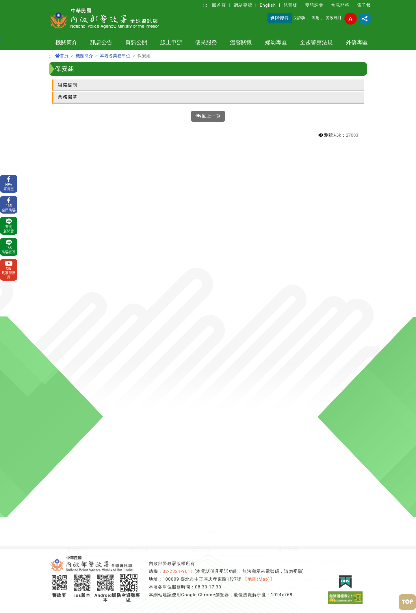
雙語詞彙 (314, 5)
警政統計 (334, 17)
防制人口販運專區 (161, 442)
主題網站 (76, 296)
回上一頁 (208, 116)
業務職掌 (67, 97)
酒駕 (315, 17)
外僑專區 (357, 42)
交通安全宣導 (156, 433)
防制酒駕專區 (156, 405)
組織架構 (76, 259)
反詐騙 (299, 17)
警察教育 (200, 250)
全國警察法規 (316, 42)
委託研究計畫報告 (86, 306)
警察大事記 (78, 287)
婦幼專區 (276, 42)
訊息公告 (101, 42)
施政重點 (76, 269)
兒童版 (290, 5)
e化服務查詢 (80, 415)
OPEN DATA (204, 259)
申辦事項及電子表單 (88, 368)
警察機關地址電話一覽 (91, 278)
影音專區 (151, 461)
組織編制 (67, 85)
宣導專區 (151, 452)
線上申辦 (171, 42)
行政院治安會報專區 (213, 287)
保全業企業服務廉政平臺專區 (223, 296)
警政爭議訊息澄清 (148, 250)
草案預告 (76, 496)
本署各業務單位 (115, 55)
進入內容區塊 (14, 3)
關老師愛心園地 (159, 387)
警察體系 (76, 250)
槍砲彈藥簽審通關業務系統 (306, 259)
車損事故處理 (81, 396)
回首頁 (219, 5)
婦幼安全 (273, 368)
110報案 (75, 378)
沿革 (71, 232)
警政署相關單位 (83, 333)
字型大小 (350, 19)
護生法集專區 (156, 470)
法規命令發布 (81, 505)
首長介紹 (76, 241)
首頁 (61, 55)
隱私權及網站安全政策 (153, 287)
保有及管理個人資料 (151, 296)
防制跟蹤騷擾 (277, 387)
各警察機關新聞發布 (151, 241)
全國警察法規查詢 (86, 514)
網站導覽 (243, 5)
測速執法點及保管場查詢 (93, 387)
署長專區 (76, 424)
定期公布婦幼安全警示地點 (292, 378)
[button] (208, 202)
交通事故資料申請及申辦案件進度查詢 (319, 250)
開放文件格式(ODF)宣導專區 (97, 433)
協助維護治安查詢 (86, 405)
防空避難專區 (205, 232)
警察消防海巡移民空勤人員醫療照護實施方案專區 (196, 368)
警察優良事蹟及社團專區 (169, 396)
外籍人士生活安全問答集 (146, 505)
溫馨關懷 (241, 42)
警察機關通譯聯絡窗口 (215, 306)
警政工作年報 (81, 315)
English (268, 5)
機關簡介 (66, 42)
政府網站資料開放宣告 (153, 278)
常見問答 (340, 5)
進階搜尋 (279, 18)
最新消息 (138, 232)
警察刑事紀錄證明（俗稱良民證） (314, 232)
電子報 (364, 5)
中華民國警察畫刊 (86, 343)
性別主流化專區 (208, 278)
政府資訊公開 (205, 241)
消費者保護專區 (208, 333)
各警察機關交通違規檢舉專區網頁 (179, 424)
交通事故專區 (156, 415)
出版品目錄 (203, 315)
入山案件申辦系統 (297, 241)
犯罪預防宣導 (133, 496)
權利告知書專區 (83, 442)
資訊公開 (136, 42)
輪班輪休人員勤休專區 (166, 378)
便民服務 (206, 42)
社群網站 (76, 452)
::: (205, 5)
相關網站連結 (81, 461)
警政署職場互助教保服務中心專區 (227, 324)
